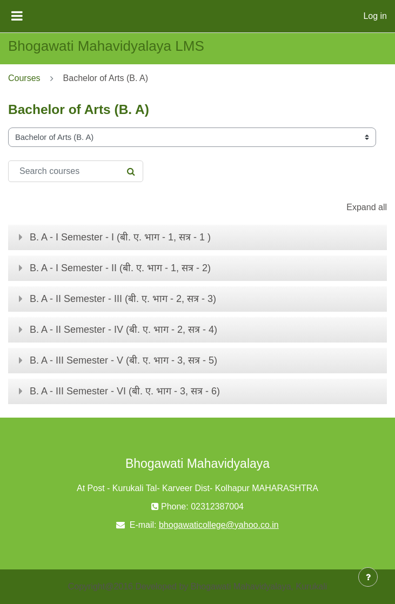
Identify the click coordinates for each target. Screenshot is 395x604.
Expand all (366, 207)
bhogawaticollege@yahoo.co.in (219, 524)
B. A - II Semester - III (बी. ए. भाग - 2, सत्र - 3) (123, 298)
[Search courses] (75, 171)
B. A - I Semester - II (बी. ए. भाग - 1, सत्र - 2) (120, 268)
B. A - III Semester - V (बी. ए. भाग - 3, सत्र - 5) (123, 360)
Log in (375, 16)
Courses (24, 78)
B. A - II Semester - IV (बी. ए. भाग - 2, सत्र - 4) (123, 329)
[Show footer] (368, 577)
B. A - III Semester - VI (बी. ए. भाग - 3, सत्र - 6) (125, 391)
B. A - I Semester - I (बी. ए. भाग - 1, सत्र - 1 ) (120, 237)
